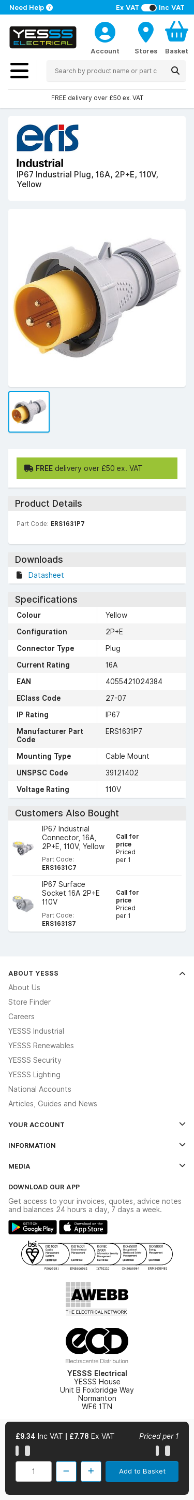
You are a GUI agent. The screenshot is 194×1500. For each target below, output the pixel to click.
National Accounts (39, 1089)
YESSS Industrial (36, 1031)
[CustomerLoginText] (105, 31)
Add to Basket (142, 1471)
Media (97, 1166)
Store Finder (29, 1002)
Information (97, 1145)
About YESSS (97, 973)
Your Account (97, 1124)
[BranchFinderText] (146, 37)
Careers (21, 1016)
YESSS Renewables (41, 1045)
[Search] (175, 70)
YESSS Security (35, 1060)
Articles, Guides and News (52, 1104)
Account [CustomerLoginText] (105, 51)
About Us (24, 987)
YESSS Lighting (34, 1075)
